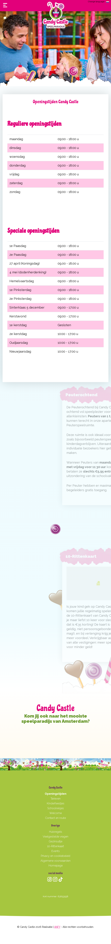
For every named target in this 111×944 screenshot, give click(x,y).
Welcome (55, 813)
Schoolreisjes (55, 808)
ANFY (57, 927)
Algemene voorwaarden (55, 860)
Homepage (56, 865)
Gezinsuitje (55, 841)
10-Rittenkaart (55, 846)
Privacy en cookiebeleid (55, 856)
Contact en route (55, 818)
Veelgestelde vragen (55, 836)
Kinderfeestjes (55, 803)
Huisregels (55, 831)
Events (55, 851)
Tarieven (56, 798)
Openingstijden (55, 793)
